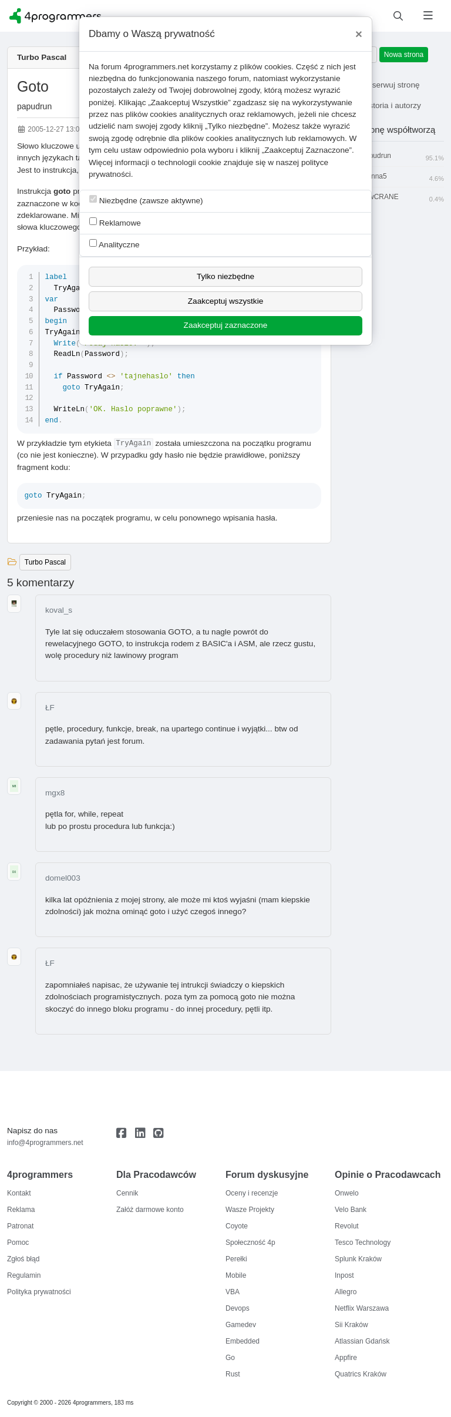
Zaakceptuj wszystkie (225, 301)
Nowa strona (403, 55)
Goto (33, 86)
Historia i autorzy (383, 105)
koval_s (58, 610)
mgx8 (55, 792)
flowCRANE (394, 197)
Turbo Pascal (41, 57)
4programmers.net (156, 66)
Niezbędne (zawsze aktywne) (146, 200)
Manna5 (394, 177)
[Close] (358, 34)
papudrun (34, 106)
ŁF (50, 707)
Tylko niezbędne (225, 276)
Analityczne (114, 244)
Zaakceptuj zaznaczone (226, 325)
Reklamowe (115, 222)
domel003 (62, 878)
